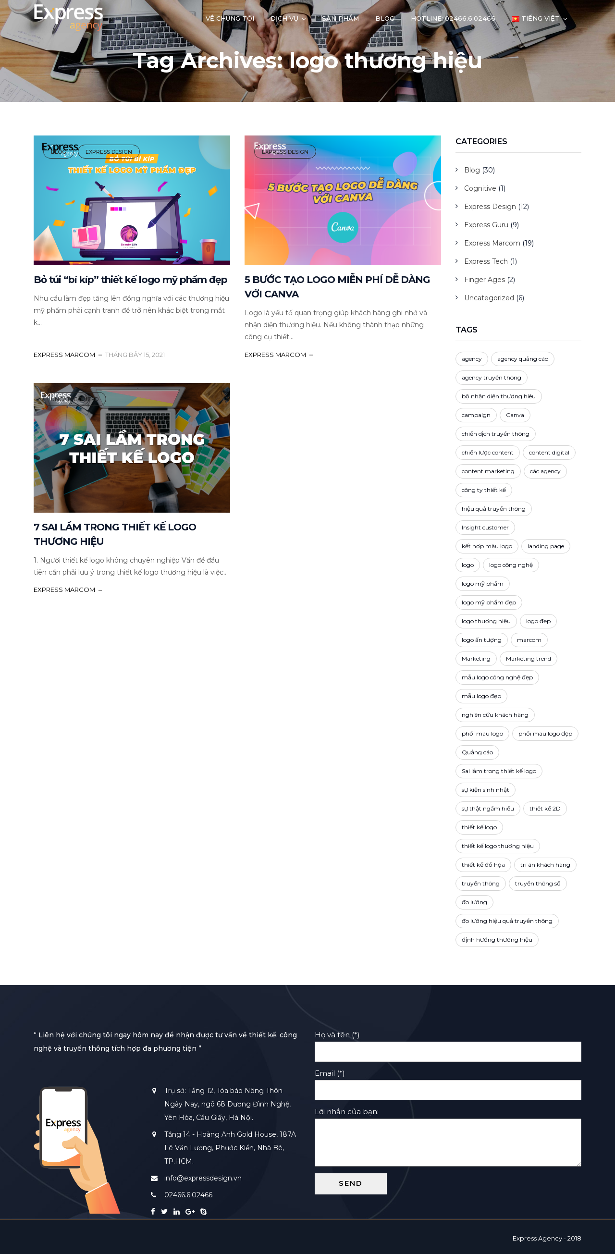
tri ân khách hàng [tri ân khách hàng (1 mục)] (545, 864)
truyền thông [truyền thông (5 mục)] (481, 883)
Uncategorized (74, 399)
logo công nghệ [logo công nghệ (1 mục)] (511, 564)
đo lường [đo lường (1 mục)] (474, 902)
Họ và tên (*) (448, 1043)
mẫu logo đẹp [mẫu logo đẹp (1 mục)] (481, 696)
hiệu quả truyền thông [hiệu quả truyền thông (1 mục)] (494, 508)
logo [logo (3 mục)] (468, 564)
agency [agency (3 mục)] (472, 358)
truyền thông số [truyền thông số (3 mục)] (538, 883)
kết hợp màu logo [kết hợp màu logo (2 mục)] (487, 546)
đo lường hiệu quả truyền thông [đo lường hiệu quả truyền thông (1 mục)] (507, 920)
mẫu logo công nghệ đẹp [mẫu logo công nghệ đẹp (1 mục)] (497, 677)
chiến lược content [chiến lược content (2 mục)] (488, 452)
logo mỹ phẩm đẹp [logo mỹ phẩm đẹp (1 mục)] (489, 602)
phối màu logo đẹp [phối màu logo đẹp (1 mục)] (545, 733)
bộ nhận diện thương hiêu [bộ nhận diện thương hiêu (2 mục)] (499, 396)
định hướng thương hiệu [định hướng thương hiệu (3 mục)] (497, 939)
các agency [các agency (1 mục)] (545, 471)
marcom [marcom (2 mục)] (529, 639)
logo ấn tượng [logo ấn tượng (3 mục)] (482, 639)
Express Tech (486, 261)
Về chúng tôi (230, 18)
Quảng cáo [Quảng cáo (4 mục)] (477, 752)
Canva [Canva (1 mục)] (515, 414)
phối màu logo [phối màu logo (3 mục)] (482, 733)
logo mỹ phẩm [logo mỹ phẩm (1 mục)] (483, 583)
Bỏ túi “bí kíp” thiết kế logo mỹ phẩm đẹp (130, 279)
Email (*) (448, 1081)
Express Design (109, 151)
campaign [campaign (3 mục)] (476, 414)
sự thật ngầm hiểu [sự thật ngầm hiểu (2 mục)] (488, 808)
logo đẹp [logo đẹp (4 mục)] (538, 621)
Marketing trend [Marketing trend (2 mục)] (528, 658)
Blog (384, 18)
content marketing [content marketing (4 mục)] (488, 471)
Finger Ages (484, 279)
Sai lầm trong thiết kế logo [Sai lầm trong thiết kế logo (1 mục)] (499, 771)
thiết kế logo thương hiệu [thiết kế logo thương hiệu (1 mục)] (498, 845)
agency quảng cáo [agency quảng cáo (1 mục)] (522, 358)
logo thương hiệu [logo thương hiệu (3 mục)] (486, 621)
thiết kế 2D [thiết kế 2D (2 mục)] (545, 808)
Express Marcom (492, 243)
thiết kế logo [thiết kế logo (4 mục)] (479, 827)
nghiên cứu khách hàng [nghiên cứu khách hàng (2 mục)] (495, 714)
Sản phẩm (340, 18)
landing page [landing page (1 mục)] (546, 546)
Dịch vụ (284, 18)
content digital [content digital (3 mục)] (549, 452)
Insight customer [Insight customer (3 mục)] (485, 527)
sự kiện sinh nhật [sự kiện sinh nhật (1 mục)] (485, 789)
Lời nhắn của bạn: (448, 1137)
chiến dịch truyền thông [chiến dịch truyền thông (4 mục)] (495, 433)
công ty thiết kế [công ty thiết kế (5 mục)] (484, 489)
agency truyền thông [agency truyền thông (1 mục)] (491, 377)
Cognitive (480, 188)
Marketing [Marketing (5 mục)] (476, 658)
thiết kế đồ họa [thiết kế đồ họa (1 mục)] (483, 864)
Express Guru (486, 225)
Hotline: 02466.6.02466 (453, 18)
